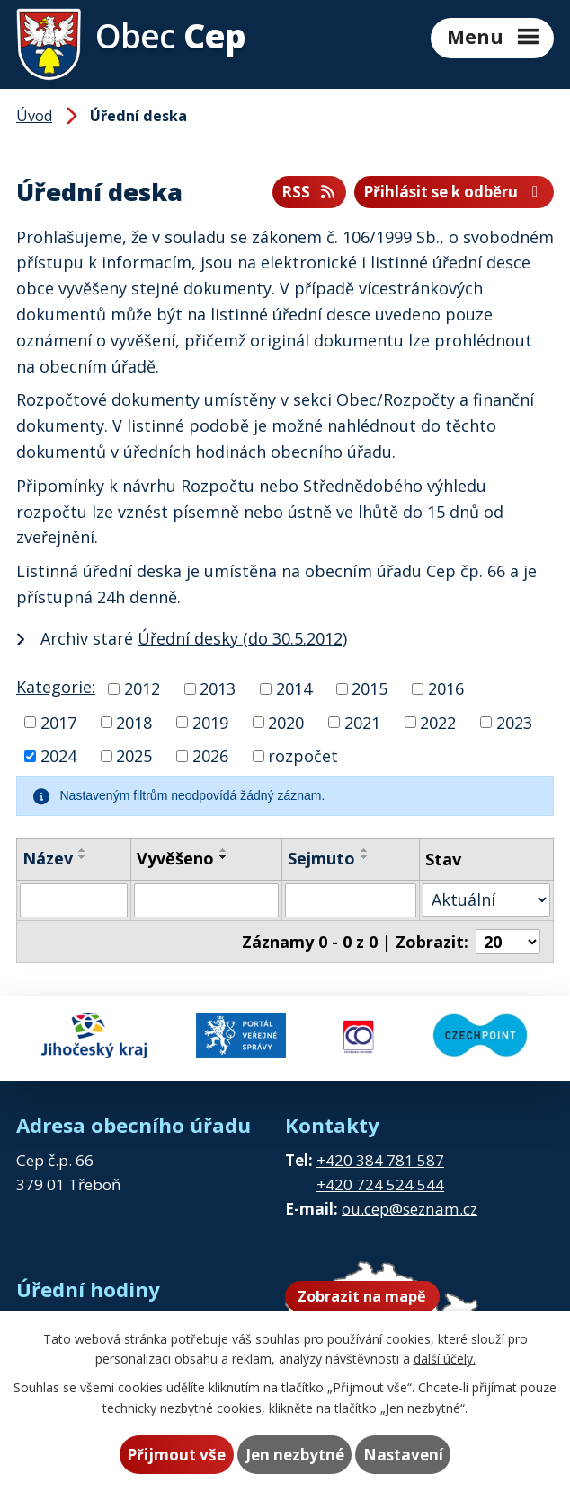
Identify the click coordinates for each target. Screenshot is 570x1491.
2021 (362, 721)
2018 (134, 721)
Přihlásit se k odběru (454, 191)
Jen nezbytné (294, 1454)
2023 (514, 721)
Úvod (34, 116)
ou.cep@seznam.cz (409, 1208)
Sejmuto (321, 858)
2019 (210, 721)
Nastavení (403, 1454)
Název (47, 858)
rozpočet (303, 756)
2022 (438, 721)
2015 (369, 688)
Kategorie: (55, 686)
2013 (218, 688)
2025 (134, 756)
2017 (58, 721)
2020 (286, 721)
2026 (210, 756)
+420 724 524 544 (380, 1184)
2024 (58, 756)
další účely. (445, 1358)
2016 (446, 688)
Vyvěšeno (175, 858)
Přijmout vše (176, 1454)
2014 (294, 688)
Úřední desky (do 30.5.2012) (242, 638)
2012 (142, 688)
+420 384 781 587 (380, 1160)
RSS (309, 191)
